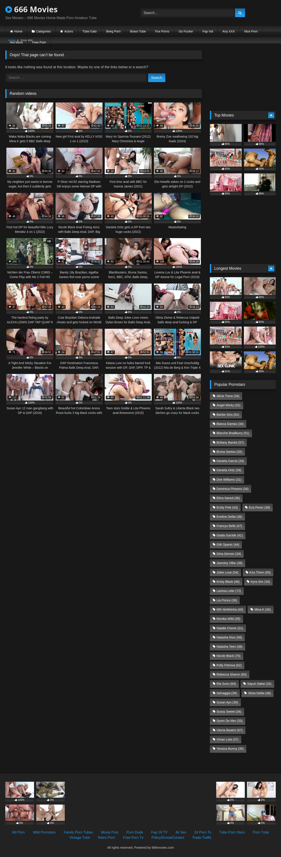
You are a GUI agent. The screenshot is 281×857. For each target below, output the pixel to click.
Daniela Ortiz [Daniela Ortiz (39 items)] (228, 470)
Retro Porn (106, 837)
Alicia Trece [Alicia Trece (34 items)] (227, 396)
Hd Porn (18, 832)
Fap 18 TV (159, 832)
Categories (43, 31)
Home (18, 31)
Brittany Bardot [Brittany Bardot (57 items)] (230, 442)
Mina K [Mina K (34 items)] (262, 609)
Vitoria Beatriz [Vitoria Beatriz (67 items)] (229, 730)
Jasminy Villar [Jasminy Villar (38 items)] (229, 563)
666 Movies (31, 9)
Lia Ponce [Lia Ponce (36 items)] (226, 600)
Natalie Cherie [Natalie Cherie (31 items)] (229, 628)
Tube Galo (90, 31)
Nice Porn (251, 31)
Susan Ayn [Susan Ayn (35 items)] (227, 702)
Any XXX (228, 31)
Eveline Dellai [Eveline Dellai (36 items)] (229, 516)
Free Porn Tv (133, 837)
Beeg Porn (113, 31)
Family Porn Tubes (78, 832)
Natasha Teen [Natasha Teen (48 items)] (229, 646)
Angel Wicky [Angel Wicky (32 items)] (228, 405)
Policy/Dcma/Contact (167, 837)
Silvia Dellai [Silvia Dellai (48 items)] (259, 693)
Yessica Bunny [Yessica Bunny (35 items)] (229, 748)
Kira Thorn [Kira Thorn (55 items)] (260, 572)
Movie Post (109, 832)
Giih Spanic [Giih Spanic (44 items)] (227, 544)
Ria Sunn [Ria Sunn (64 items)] (226, 683)
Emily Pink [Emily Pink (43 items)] (227, 507)
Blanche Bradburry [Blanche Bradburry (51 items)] (232, 433)
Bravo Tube (138, 31)
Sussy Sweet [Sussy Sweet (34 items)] (228, 711)
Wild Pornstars (44, 832)
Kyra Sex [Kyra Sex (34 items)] (260, 581)
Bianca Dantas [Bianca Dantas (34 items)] (229, 424)
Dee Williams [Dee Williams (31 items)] (228, 479)
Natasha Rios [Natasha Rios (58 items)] (229, 637)
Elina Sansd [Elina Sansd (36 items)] (228, 498)
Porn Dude (134, 832)
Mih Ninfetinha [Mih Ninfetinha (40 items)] (229, 609)
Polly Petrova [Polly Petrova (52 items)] (228, 665)
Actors (68, 31)
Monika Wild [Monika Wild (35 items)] (228, 618)
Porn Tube (261, 832)
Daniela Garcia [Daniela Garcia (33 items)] (230, 461)
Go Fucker (186, 31)
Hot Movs (16, 42)
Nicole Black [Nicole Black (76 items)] (228, 656)
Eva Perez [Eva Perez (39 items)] (259, 507)
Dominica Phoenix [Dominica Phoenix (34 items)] (232, 488)
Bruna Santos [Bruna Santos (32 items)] (229, 451)
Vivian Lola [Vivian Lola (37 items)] (227, 739)
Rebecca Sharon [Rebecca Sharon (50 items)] (231, 674)
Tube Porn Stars (232, 832)
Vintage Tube (79, 837)
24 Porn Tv (202, 832)
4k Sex (180, 832)
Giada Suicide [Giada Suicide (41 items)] (229, 535)
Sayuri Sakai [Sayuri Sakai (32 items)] (259, 683)
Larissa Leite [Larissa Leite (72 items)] (228, 591)
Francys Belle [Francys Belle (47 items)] (229, 526)
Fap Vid (207, 31)
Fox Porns (162, 31)
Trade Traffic (202, 837)
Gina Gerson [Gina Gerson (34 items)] (228, 553)
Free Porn (39, 42)
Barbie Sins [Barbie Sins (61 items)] (227, 414)
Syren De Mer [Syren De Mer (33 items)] (229, 720)
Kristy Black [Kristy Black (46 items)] (228, 581)
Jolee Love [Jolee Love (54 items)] (227, 572)
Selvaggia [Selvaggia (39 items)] (226, 693)
